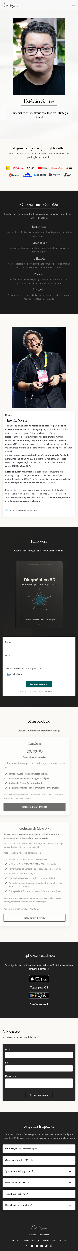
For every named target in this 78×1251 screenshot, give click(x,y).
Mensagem (10, 1075)
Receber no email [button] (39, 684)
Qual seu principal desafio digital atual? (23, 668)
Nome (8, 642)
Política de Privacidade (39, 1234)
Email (7, 655)
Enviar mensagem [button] (39, 1094)
